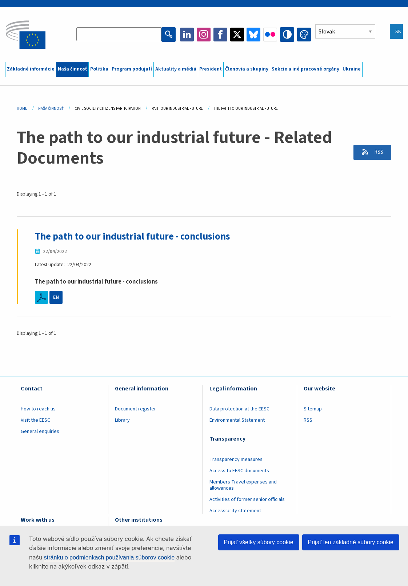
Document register (135, 409)
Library (122, 420)
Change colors (304, 34)
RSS (377, 152)
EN (56, 297)
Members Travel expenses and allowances (243, 484)
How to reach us (38, 409)
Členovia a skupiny (246, 69)
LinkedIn (188, 34)
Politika (99, 69)
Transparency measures (236, 459)
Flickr (270, 34)
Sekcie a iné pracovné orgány (305, 69)
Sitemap (313, 409)
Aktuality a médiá (175, 69)
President (210, 69)
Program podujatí (132, 69)
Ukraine (352, 69)
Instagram (204, 34)
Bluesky (254, 34)
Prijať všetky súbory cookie (258, 542)
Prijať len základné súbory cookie (350, 542)
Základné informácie (31, 69)
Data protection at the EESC (239, 409)
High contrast (287, 34)
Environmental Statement (237, 420)
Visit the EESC (35, 420)
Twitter (237, 34)
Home (22, 108)
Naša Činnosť (51, 108)
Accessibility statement (235, 510)
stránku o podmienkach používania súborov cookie (109, 557)
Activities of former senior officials (247, 499)
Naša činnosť (72, 69)
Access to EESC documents (239, 470)
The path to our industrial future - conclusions (136, 236)
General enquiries (40, 431)
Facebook (221, 34)
